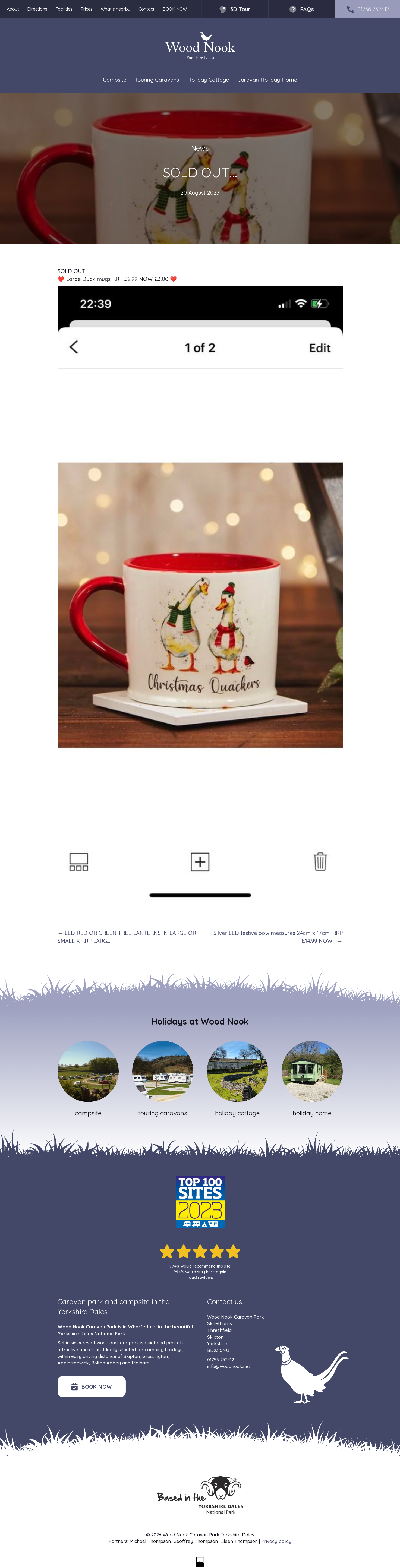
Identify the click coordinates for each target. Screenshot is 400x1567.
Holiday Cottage (208, 79)
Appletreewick (73, 1363)
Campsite (114, 79)
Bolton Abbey (106, 1363)
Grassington (155, 1356)
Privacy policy (276, 1541)
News (200, 148)
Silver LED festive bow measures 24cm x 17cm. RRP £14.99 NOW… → (278, 937)
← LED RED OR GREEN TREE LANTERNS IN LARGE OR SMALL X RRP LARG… (127, 937)
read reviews (200, 1277)
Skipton (132, 1356)
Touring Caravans (157, 79)
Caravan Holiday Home (267, 79)
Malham (140, 1363)
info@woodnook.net (228, 1366)
